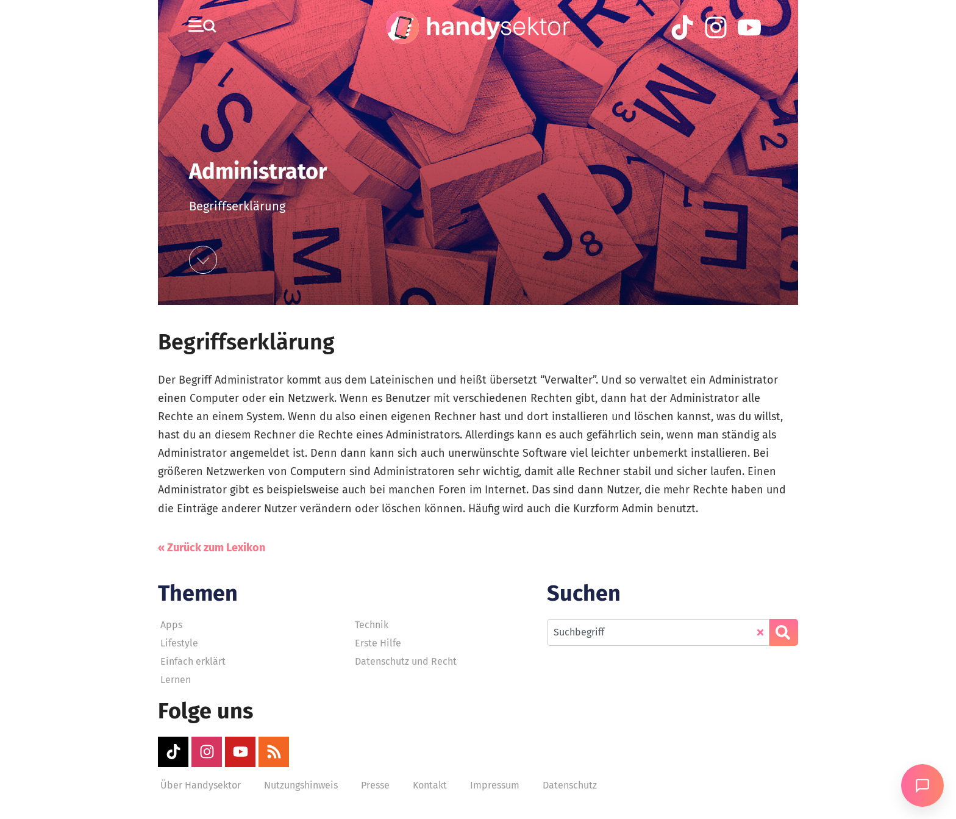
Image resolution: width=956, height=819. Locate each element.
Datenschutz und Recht (406, 661)
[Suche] (783, 632)
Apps (171, 625)
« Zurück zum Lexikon (211, 547)
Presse (375, 785)
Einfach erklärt (193, 661)
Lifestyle (179, 643)
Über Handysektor (200, 785)
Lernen (175, 679)
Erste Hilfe (378, 643)
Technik (371, 625)
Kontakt (430, 785)
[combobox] (658, 632)
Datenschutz (570, 785)
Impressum (494, 785)
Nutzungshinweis (301, 785)
